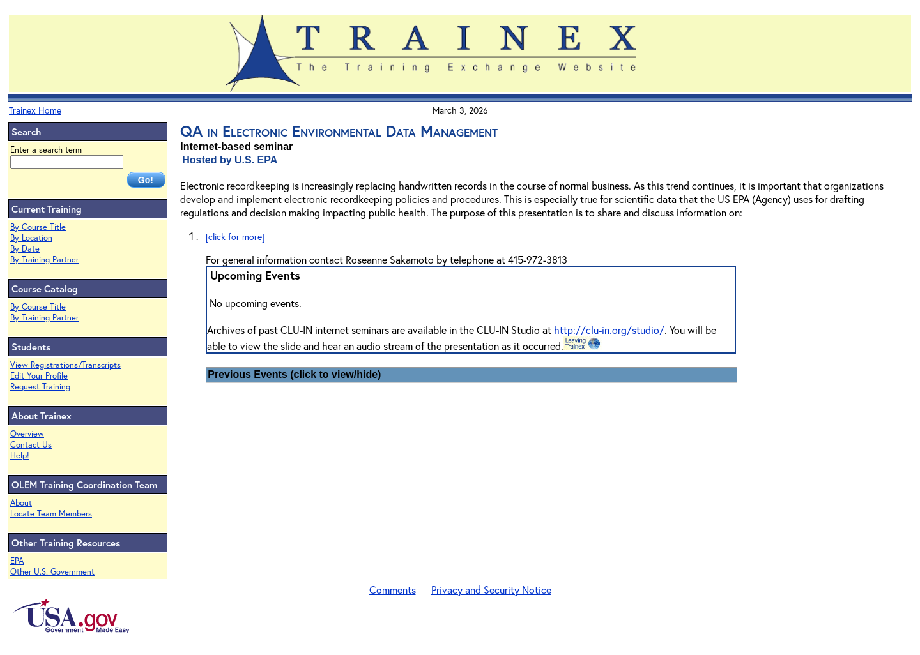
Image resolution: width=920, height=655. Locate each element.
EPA (17, 560)
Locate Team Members (51, 513)
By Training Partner (44, 259)
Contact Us (31, 444)
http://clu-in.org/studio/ (609, 329)
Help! (19, 455)
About (21, 502)
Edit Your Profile (39, 375)
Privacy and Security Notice (491, 589)
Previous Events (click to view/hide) (294, 374)
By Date (25, 248)
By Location (31, 237)
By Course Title (38, 227)
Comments (392, 589)
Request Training (40, 386)
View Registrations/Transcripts (65, 364)
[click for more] (235, 236)
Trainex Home (35, 110)
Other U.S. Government (52, 571)
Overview (27, 433)
